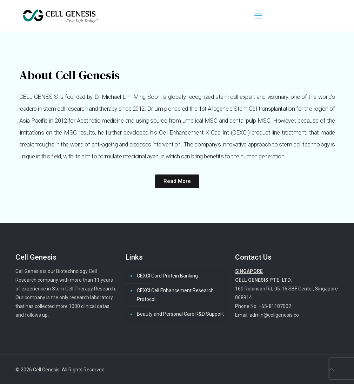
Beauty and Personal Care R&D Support (180, 314)
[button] (177, 181)
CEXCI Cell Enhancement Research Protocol (175, 295)
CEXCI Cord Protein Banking (167, 276)
